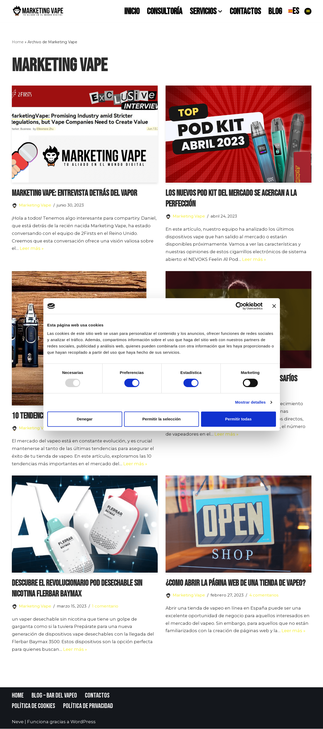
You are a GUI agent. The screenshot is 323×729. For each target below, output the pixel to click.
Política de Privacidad (88, 706)
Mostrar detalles (250, 402)
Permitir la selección (161, 419)
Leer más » (32, 248)
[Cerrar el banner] (274, 306)
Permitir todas (238, 419)
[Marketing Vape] (38, 11)
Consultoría (164, 11)
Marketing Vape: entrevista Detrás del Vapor (74, 193)
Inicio (132, 11)
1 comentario (105, 606)
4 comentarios (264, 595)
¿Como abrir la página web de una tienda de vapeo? (235, 583)
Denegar (85, 419)
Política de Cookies (33, 706)
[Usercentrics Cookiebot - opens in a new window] (240, 306)
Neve (18, 722)
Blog (275, 11)
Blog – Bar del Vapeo (54, 696)
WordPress (83, 722)
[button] (220, 11)
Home (18, 42)
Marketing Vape (35, 205)
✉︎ (308, 11)
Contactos (245, 11)
